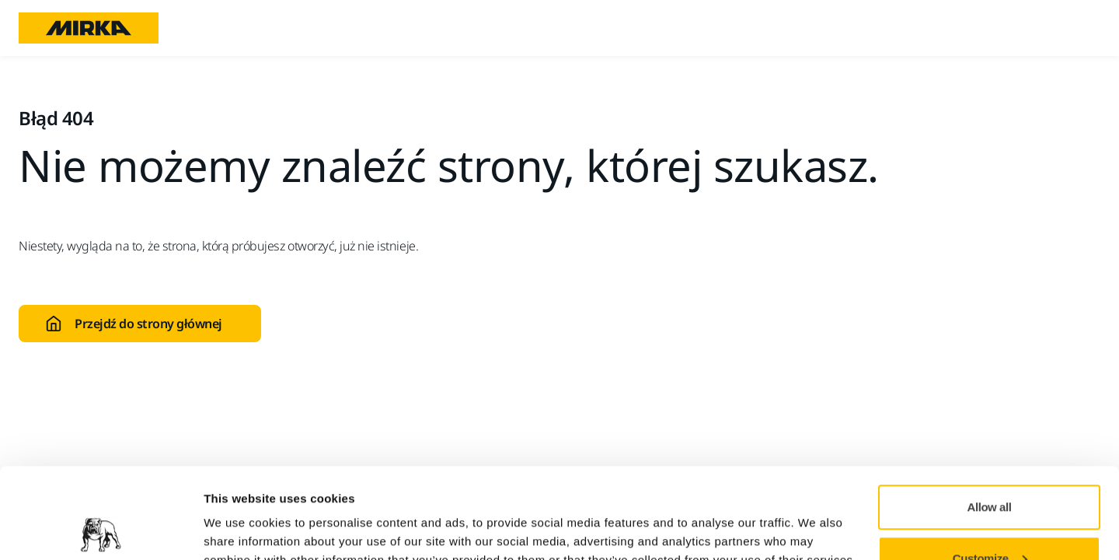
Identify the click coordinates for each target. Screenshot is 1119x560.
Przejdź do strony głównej (133, 323)
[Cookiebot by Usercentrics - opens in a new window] (101, 529)
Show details (240, 512)
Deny (989, 518)
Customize (990, 467)
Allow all (989, 416)
